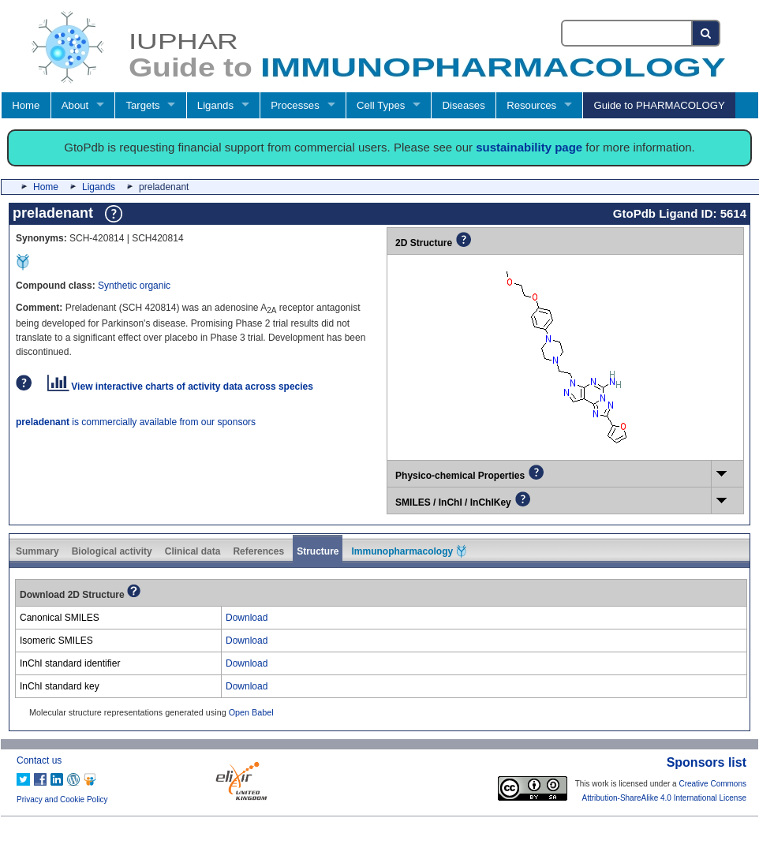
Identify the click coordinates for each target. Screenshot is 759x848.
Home (25, 105)
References (258, 551)
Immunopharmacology (408, 551)
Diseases (464, 105)
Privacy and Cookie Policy (62, 799)
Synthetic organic (134, 285)
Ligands (215, 105)
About (75, 105)
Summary (37, 551)
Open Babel (251, 712)
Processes (295, 105)
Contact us (39, 760)
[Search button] (706, 33)
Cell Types (381, 105)
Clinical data (193, 551)
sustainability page (529, 147)
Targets (142, 105)
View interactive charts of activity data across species (180, 386)
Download (246, 617)
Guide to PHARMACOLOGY (658, 105)
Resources (531, 105)
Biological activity (112, 551)
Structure (317, 551)
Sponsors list (706, 762)
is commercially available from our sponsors (136, 422)
